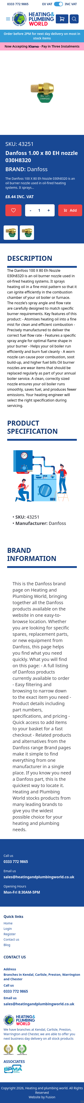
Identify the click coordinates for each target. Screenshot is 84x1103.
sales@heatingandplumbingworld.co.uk (39, 876)
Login (8, 928)
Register (10, 934)
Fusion (50, 1097)
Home (8, 923)
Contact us (11, 939)
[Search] (74, 18)
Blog (7, 945)
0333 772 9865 (17, 4)
